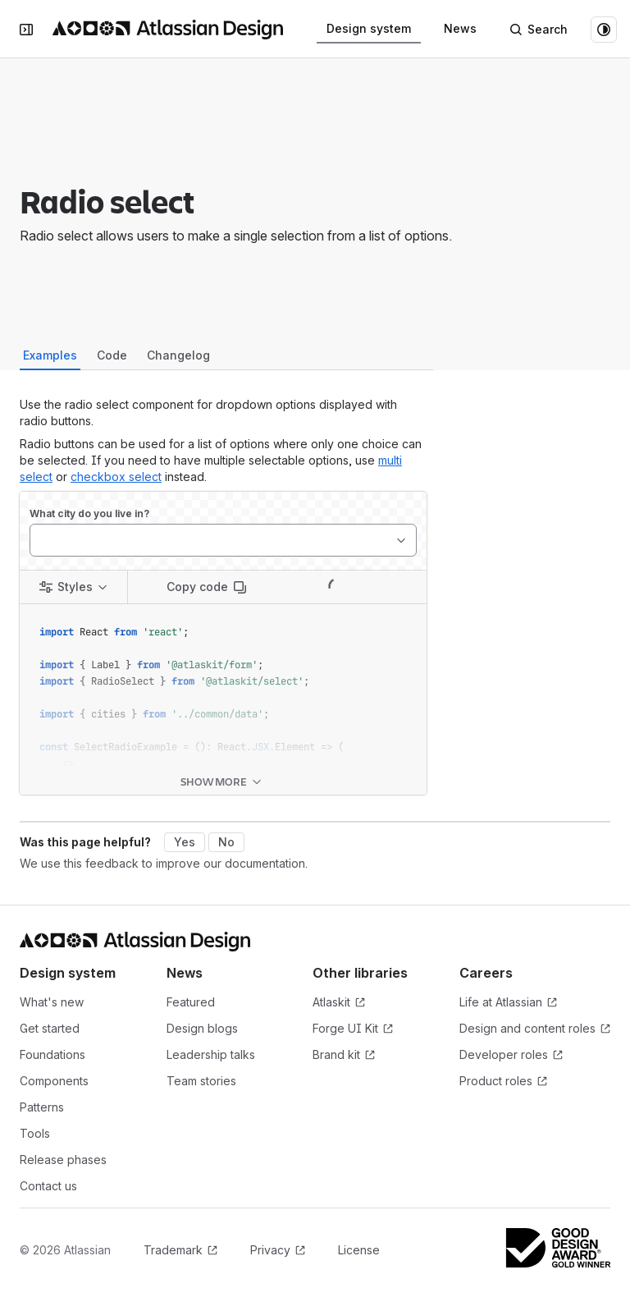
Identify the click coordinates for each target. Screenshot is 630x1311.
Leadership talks (211, 1054)
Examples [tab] (50, 355)
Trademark (180, 1250)
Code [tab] (112, 355)
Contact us (48, 1186)
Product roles (520, 1081)
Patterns (42, 1107)
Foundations (52, 1054)
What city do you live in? (89, 513)
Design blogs (202, 1028)
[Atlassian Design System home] (168, 29)
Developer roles (520, 1055)
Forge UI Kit (373, 1029)
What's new (52, 1002)
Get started (50, 1028)
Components (54, 1081)
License (359, 1250)
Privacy (277, 1250)
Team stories (201, 1081)
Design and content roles (534, 1029)
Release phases (63, 1160)
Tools (35, 1133)
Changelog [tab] (178, 355)
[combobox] (38, 540)
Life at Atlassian (520, 1003)
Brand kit (373, 1055)
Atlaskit (373, 1003)
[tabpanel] (223, 596)
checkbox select (116, 477)
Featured (191, 1002)
